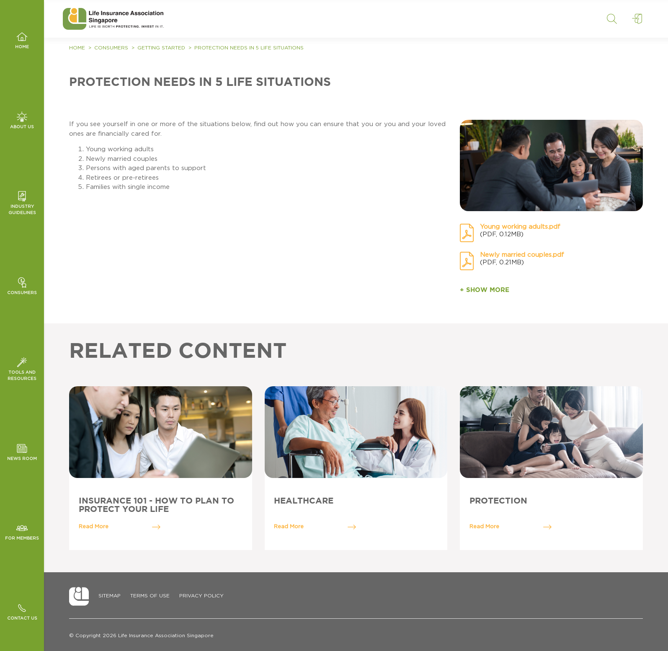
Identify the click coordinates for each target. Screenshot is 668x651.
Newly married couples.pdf (522, 255)
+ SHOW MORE (484, 290)
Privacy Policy (201, 595)
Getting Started (161, 47)
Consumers (111, 47)
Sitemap (109, 595)
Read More (120, 527)
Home (77, 47)
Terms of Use (150, 595)
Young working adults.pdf (520, 227)
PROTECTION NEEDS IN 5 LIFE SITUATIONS (249, 47)
